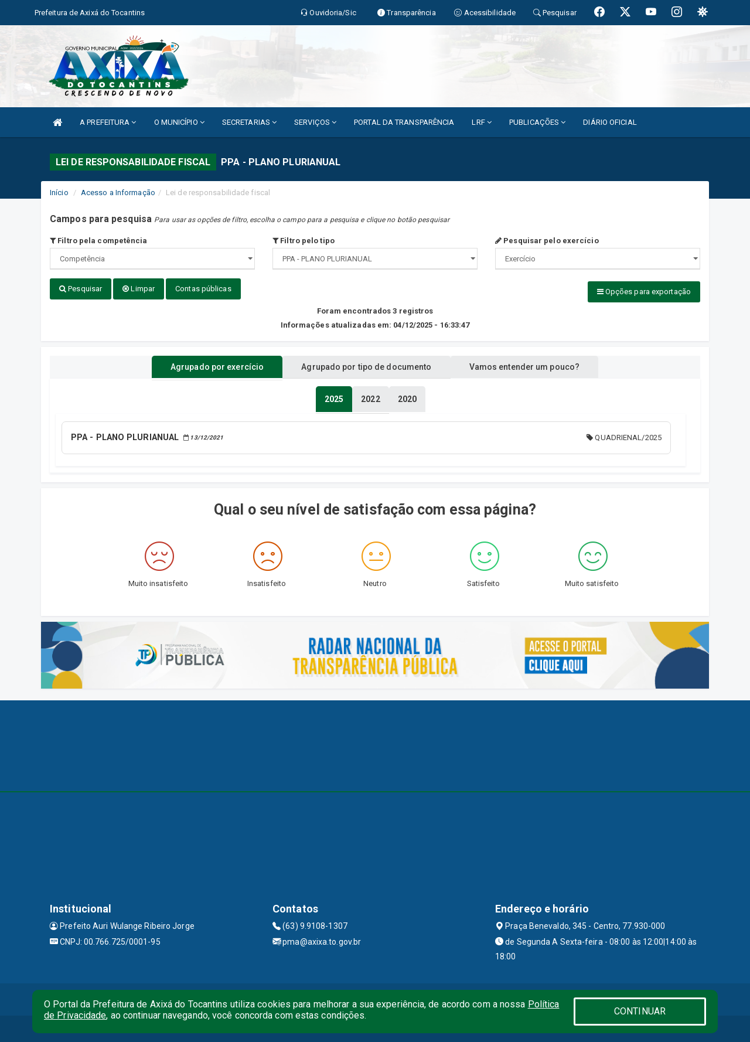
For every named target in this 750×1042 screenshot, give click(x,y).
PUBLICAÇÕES (537, 122)
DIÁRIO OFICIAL (609, 122)
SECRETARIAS (249, 122)
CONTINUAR (640, 1011)
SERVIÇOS (315, 122)
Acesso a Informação (118, 192)
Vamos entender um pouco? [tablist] (535, 365)
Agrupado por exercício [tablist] (205, 365)
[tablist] (334, 397)
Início (59, 192)
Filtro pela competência (99, 240)
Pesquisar (80, 288)
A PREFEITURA (108, 122)
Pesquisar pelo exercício (547, 240)
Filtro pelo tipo (303, 240)
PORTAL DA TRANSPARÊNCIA (404, 122)
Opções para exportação (644, 291)
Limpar (138, 288)
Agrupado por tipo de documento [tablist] (366, 365)
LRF (482, 122)
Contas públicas (203, 288)
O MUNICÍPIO (179, 122)
